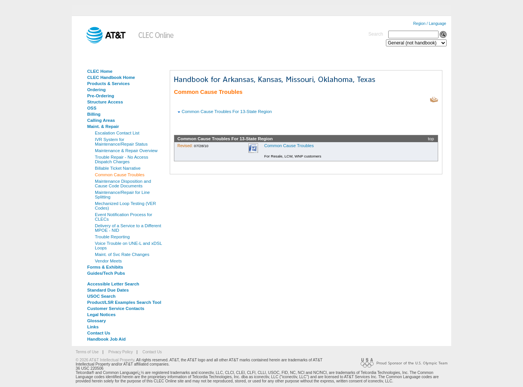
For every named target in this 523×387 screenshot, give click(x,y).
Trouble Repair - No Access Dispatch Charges (121, 159)
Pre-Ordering (100, 95)
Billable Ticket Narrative (118, 168)
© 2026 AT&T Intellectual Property (105, 360)
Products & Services (108, 83)
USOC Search (101, 296)
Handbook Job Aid (106, 339)
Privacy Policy (120, 352)
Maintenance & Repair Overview (126, 150)
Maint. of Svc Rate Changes (122, 254)
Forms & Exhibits (105, 267)
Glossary (96, 320)
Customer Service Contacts (115, 308)
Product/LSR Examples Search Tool (124, 302)
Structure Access (105, 102)
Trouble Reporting (112, 236)
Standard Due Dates (108, 290)
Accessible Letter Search (113, 284)
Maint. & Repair (103, 126)
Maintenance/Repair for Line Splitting (122, 194)
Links (93, 327)
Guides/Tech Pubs (106, 273)
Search (375, 34)
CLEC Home (100, 71)
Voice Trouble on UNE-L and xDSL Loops (128, 245)
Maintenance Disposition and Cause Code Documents (123, 183)
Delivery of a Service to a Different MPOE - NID (128, 228)
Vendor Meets (108, 261)
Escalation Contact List (117, 133)
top (431, 138)
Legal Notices (101, 314)
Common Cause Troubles (119, 174)
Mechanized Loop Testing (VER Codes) (125, 205)
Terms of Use (87, 352)
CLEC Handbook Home (111, 77)
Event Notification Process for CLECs (123, 216)
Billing (94, 114)
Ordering (96, 89)
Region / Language (429, 23)
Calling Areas (101, 120)
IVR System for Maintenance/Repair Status (121, 141)
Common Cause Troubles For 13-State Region (227, 111)
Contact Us (98, 333)
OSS (91, 108)
